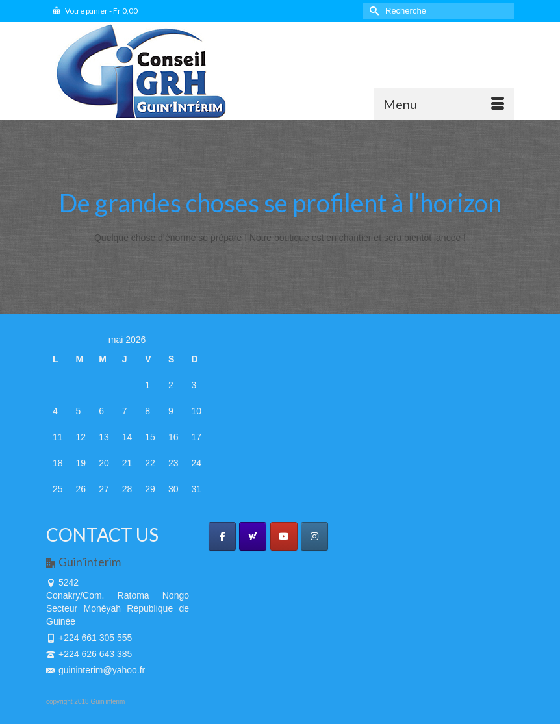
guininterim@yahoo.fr (95, 670)
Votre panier (95, 11)
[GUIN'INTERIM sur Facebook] (222, 536)
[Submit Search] (372, 11)
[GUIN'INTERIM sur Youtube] (284, 536)
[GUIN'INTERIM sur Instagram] (314, 536)
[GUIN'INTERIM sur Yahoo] (252, 536)
